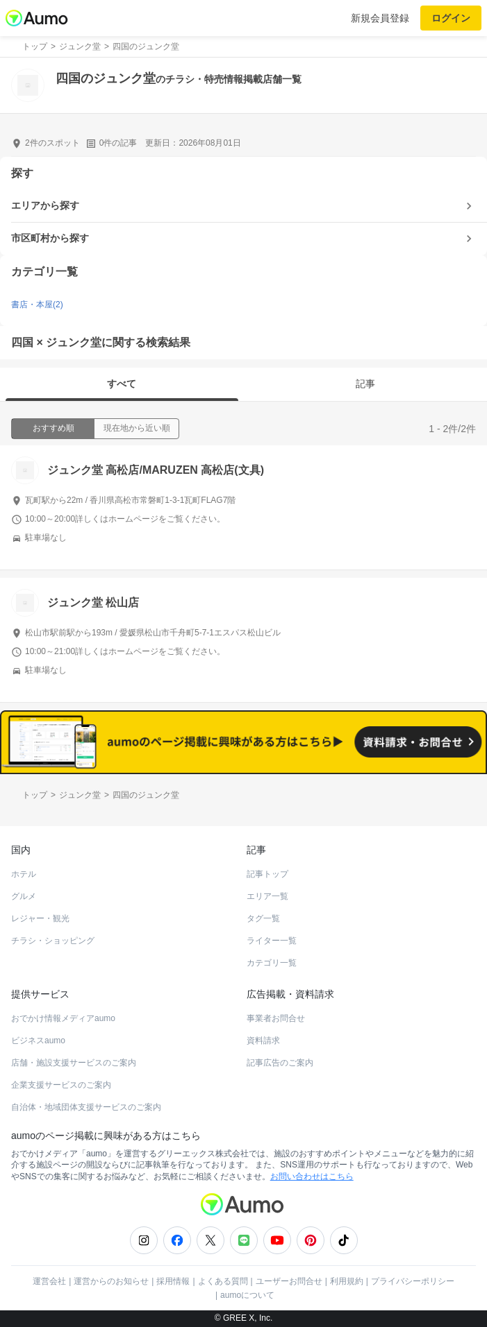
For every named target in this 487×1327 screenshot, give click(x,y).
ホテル (23, 874)
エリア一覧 (267, 896)
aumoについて (247, 1295)
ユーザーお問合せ (289, 1281)
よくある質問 (223, 1281)
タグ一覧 (263, 918)
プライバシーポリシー (412, 1281)
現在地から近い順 (137, 428)
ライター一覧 (272, 940)
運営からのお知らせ (111, 1281)
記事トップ (267, 874)
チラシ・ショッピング (52, 940)
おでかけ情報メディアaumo (63, 1018)
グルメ (23, 896)
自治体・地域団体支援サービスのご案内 (86, 1107)
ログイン (450, 18)
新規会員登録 (380, 18)
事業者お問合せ (276, 1018)
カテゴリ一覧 (272, 963)
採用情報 (173, 1281)
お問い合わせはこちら (312, 1176)
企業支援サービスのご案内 (61, 1085)
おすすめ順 (53, 428)
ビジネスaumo (38, 1040)
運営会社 (49, 1281)
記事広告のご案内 (280, 1063)
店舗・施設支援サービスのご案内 (73, 1063)
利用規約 (346, 1281)
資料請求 (263, 1040)
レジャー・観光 (40, 918)
